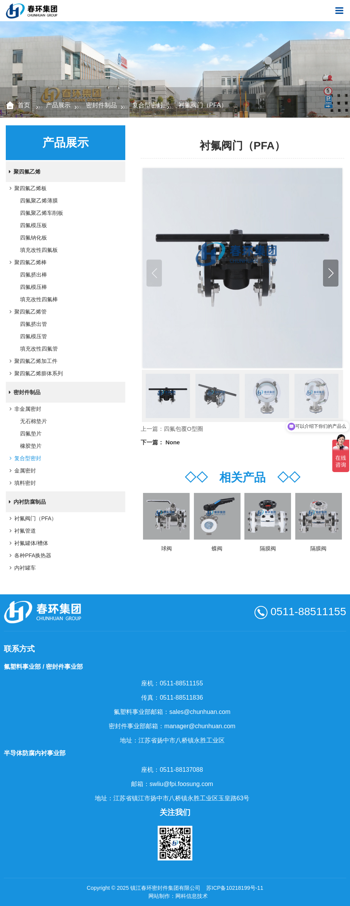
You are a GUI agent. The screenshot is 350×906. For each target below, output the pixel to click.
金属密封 (21, 471)
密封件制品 (101, 105)
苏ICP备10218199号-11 (234, 888)
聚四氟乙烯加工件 (32, 361)
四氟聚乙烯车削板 (41, 213)
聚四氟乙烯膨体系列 (35, 373)
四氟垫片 (31, 433)
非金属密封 (24, 409)
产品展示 (58, 105)
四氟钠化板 (33, 238)
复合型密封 (147, 105)
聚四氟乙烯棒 (27, 262)
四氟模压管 (33, 336)
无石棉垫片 (33, 421)
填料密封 (21, 483)
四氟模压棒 (33, 287)
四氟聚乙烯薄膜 (39, 200)
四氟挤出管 (33, 324)
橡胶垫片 (31, 446)
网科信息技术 (191, 896)
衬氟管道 (21, 531)
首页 (25, 105)
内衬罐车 (21, 568)
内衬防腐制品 (26, 501)
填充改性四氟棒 (39, 299)
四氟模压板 (33, 225)
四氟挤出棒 (33, 275)
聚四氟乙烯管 (27, 312)
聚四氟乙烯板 (27, 188)
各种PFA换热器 (29, 555)
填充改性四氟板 (39, 250)
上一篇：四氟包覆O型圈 (172, 428)
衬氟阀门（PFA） (32, 518)
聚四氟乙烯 (23, 171)
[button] (330, 273)
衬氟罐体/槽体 (27, 543)
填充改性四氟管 (39, 349)
